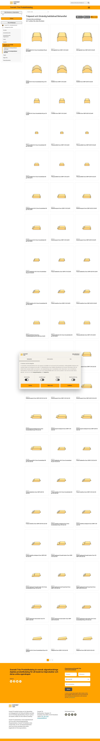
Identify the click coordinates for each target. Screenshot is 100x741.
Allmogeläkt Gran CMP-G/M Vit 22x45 (85, 50)
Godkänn (69, 385)
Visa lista (79, 17)
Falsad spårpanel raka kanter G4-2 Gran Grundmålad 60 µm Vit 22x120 (86, 618)
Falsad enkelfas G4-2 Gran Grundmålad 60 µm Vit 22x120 (61, 492)
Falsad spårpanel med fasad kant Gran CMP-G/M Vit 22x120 (85, 587)
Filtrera (11, 18)
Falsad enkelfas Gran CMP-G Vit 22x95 (60, 303)
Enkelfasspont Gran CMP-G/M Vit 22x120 (86, 398)
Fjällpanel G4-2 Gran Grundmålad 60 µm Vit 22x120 (36, 650)
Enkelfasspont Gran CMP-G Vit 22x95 (60, 239)
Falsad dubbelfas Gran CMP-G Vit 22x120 (86, 460)
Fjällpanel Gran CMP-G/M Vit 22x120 (85, 650)
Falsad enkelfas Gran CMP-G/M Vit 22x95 (86, 303)
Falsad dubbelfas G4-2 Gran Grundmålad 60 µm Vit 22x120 (61, 460)
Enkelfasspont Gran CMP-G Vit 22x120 (60, 398)
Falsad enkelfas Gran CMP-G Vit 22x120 (86, 491)
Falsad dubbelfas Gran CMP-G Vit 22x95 (61, 271)
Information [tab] (50, 359)
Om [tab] (70, 359)
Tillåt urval (50, 385)
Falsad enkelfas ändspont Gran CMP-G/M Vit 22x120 (36, 555)
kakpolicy (46, 372)
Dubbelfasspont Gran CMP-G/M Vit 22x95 (86, 208)
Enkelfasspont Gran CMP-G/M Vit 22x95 (86, 239)
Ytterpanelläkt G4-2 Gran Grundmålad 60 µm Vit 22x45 (36, 145)
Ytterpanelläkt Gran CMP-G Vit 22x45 (60, 144)
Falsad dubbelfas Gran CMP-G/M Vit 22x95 (86, 271)
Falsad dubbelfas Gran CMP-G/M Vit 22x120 (35, 492)
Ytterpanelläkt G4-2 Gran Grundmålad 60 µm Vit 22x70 (36, 176)
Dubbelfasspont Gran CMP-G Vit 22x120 (86, 366)
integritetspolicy (37, 372)
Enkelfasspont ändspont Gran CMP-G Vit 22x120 (61, 429)
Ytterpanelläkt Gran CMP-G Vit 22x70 (60, 176)
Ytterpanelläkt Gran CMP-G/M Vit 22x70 (86, 176)
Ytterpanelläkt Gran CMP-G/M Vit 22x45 (86, 144)
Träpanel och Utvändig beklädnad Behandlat (10, 52)
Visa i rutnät (94, 17)
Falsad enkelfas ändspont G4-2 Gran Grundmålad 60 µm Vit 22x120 (60, 523)
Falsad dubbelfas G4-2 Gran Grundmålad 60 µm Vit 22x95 (36, 271)
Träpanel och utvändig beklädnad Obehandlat (10, 48)
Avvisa (30, 385)
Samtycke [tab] (29, 359)
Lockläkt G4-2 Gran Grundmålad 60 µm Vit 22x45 (36, 113)
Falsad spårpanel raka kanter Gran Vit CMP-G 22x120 (35, 618)
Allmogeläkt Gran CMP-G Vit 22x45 (59, 50)
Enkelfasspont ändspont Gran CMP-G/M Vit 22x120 (87, 429)
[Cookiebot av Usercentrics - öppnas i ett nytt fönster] (73, 355)
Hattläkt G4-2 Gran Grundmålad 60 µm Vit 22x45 (36, 82)
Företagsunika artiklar (7, 27)
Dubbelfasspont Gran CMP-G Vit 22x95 (60, 208)
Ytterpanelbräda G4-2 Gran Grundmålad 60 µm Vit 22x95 (61, 335)
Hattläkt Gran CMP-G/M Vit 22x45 (84, 81)
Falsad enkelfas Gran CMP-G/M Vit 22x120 (36, 523)
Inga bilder (86, 17)
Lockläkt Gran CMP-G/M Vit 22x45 (84, 113)
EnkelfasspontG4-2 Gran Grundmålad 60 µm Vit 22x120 (36, 460)
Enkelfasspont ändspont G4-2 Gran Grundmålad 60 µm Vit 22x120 (34, 429)
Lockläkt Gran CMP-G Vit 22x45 (59, 113)
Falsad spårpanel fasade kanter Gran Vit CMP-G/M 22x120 (86, 555)
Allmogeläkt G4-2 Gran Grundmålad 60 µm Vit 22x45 (36, 50)
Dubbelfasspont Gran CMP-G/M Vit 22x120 (36, 398)
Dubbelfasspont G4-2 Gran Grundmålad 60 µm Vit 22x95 (36, 208)
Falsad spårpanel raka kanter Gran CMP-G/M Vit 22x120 (61, 618)
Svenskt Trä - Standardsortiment (9, 25)
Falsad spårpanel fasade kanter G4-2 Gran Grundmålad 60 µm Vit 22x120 (36, 587)
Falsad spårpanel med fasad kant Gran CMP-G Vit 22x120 (60, 587)
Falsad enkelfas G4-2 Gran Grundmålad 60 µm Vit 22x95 (36, 303)
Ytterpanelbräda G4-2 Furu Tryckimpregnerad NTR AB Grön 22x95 (35, 335)
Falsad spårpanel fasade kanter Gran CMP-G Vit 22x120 (61, 555)
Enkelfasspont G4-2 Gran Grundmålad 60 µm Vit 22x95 (36, 240)
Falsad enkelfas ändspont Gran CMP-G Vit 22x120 (86, 523)
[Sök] (88, 2)
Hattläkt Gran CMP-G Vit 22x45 (58, 81)
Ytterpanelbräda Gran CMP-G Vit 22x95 (86, 334)
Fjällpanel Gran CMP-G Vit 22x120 (59, 650)
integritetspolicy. (71, 697)
